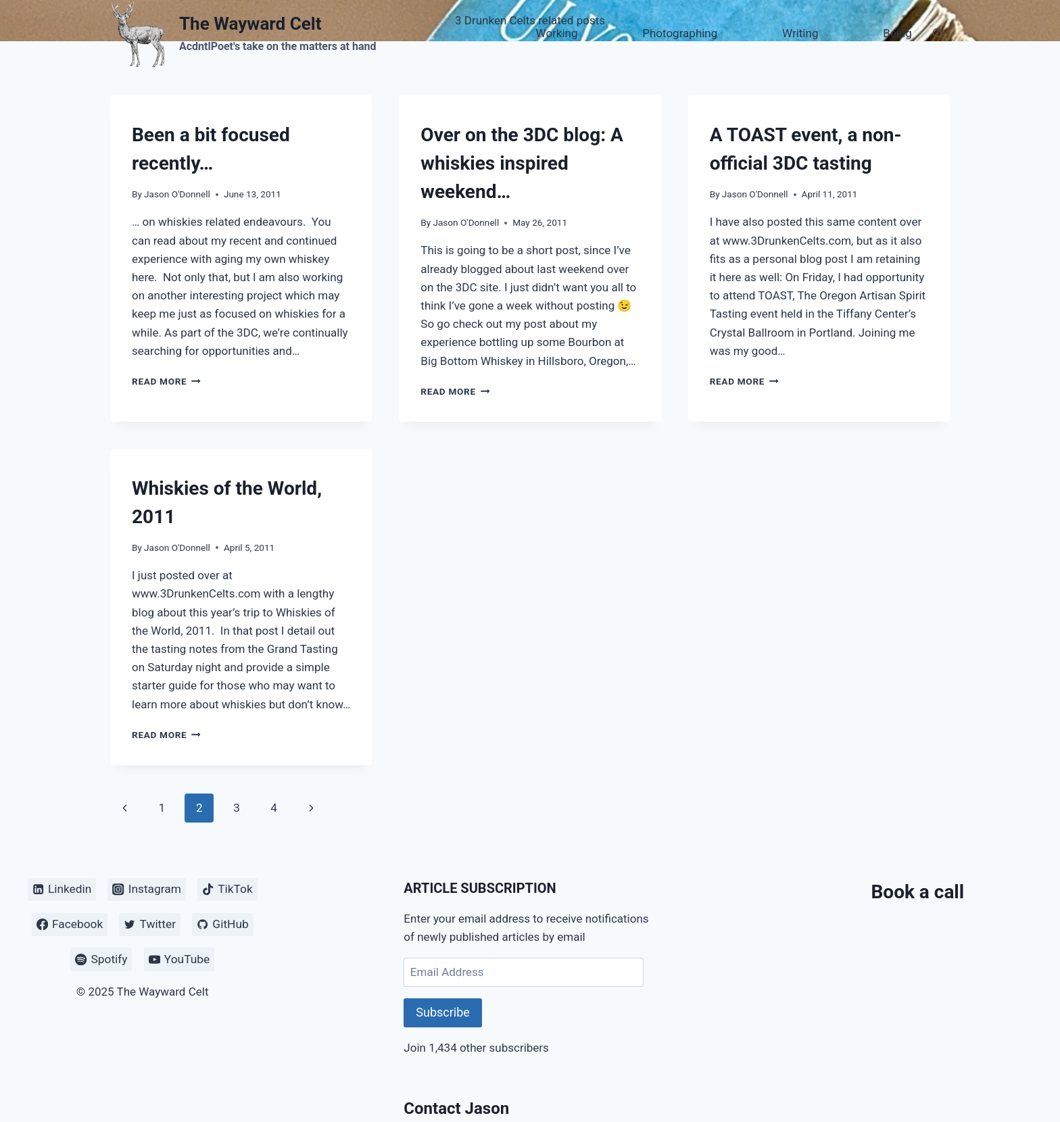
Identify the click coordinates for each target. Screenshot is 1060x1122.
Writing (800, 33)
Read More (166, 381)
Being (897, 33)
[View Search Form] (937, 34)
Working (557, 33)
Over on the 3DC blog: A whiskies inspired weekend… (521, 163)
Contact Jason (456, 1108)
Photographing (679, 33)
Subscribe (443, 1012)
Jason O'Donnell (177, 194)
